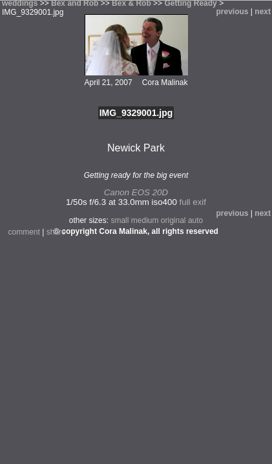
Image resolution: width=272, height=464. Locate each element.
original (173, 220)
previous (232, 11)
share (56, 232)
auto (195, 220)
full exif (193, 202)
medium (145, 220)
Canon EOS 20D (136, 192)
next (263, 11)
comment (24, 232)
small (119, 220)
